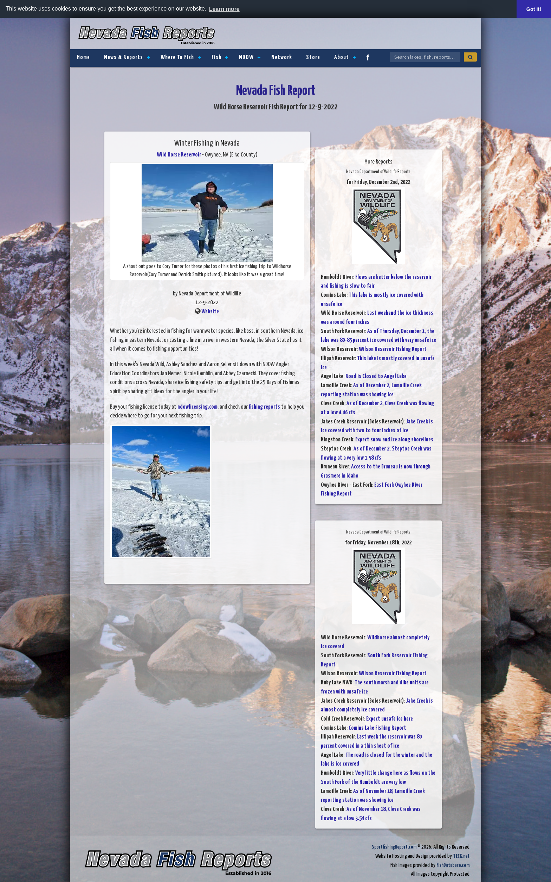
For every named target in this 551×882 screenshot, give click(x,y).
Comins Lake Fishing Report (377, 728)
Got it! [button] (533, 9)
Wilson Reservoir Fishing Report (393, 349)
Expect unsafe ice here (389, 719)
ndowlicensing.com (197, 407)
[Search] (470, 57)
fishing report (263, 407)
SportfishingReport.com (394, 847)
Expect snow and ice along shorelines (394, 440)
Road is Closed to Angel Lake (376, 376)
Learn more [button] (224, 9)
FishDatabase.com (452, 865)
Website (210, 312)
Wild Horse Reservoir (179, 155)
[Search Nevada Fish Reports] (425, 57)
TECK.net (461, 856)
